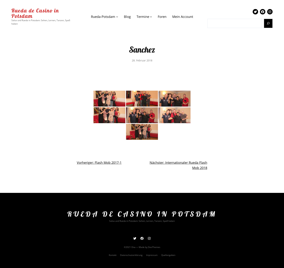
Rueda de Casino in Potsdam (35, 13)
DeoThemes (154, 247)
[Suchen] (268, 23)
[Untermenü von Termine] (151, 17)
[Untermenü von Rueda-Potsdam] (117, 17)
